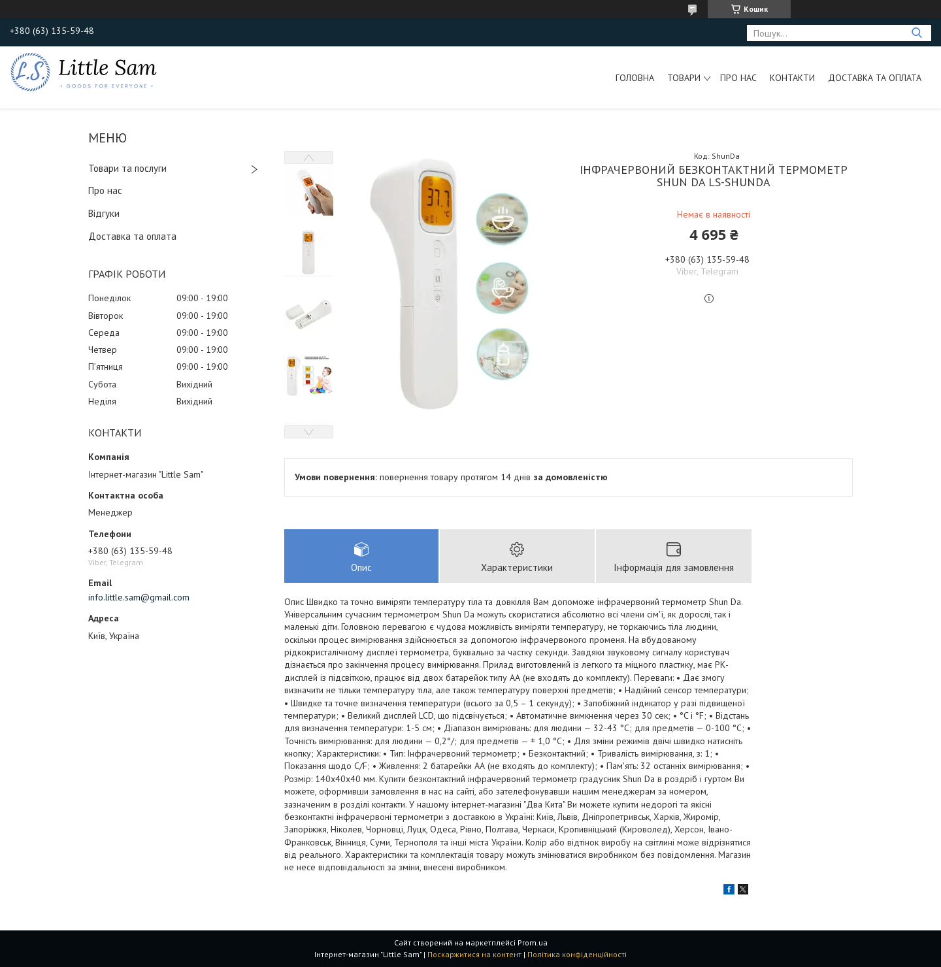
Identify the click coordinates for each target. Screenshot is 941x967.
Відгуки (104, 213)
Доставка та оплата (874, 78)
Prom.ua (533, 942)
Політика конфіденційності (577, 954)
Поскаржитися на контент (474, 954)
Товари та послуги (127, 168)
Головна (635, 78)
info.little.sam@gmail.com (139, 597)
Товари (684, 78)
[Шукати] (916, 33)
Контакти (792, 78)
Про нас (738, 78)
